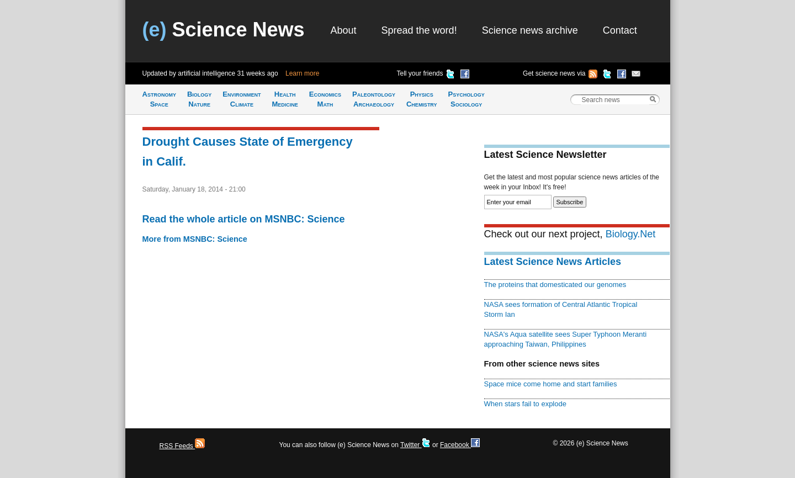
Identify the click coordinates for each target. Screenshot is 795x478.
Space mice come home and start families (550, 384)
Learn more (302, 73)
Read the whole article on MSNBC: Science (243, 219)
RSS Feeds (182, 446)
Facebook (460, 445)
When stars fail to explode (525, 404)
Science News (223, 29)
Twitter (415, 445)
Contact (620, 30)
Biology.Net (631, 234)
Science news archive (530, 30)
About (344, 30)
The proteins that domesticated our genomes (555, 284)
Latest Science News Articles (552, 261)
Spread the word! (419, 30)
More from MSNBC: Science (194, 239)
